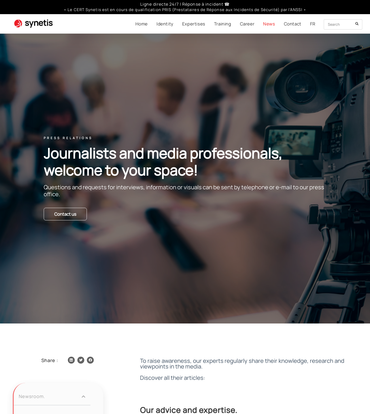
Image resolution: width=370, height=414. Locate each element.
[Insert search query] (343, 24)
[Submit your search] (357, 23)
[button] (71, 360)
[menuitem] (313, 24)
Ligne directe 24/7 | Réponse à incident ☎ (185, 4)
